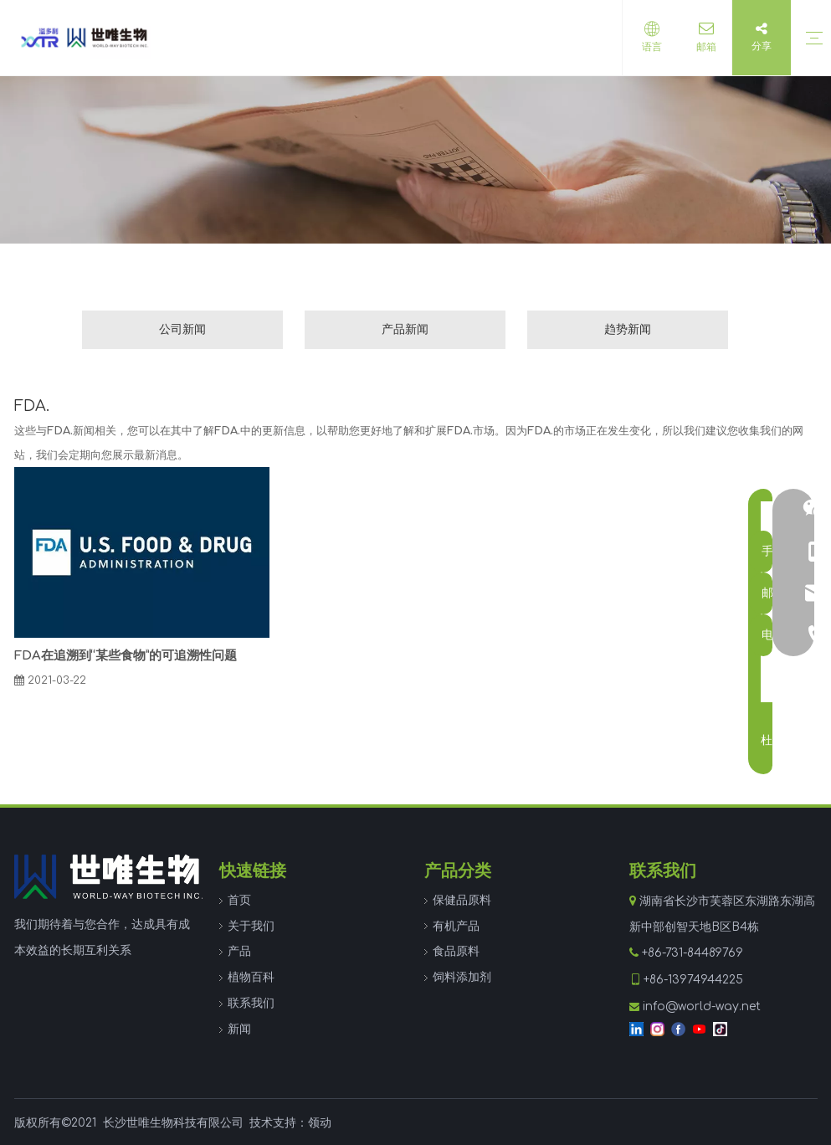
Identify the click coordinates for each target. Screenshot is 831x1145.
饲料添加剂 (462, 977)
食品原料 (456, 951)
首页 (239, 900)
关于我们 (251, 926)
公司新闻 (182, 329)
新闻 (239, 1029)
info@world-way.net (702, 1006)
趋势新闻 (627, 329)
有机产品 (456, 926)
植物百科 (251, 977)
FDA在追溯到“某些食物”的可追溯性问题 (125, 656)
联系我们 (251, 1003)
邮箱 (702, 47)
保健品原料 (462, 900)
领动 (319, 1123)
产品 (239, 951)
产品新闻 (405, 329)
